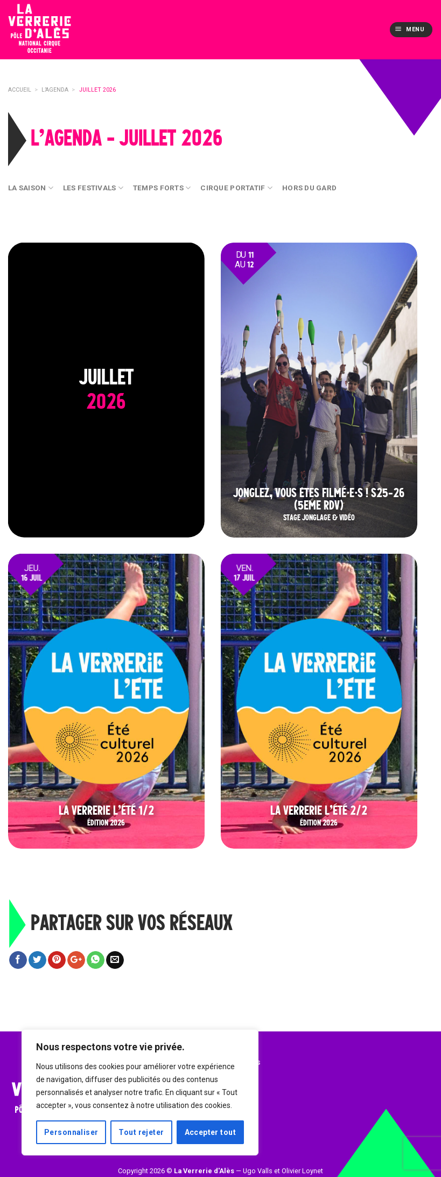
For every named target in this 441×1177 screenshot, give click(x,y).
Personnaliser (71, 1132)
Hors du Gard (309, 187)
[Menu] (411, 29)
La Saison (30, 188)
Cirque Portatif (236, 188)
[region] (140, 1092)
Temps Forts (162, 188)
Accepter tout (210, 1132)
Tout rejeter (141, 1132)
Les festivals (93, 188)
